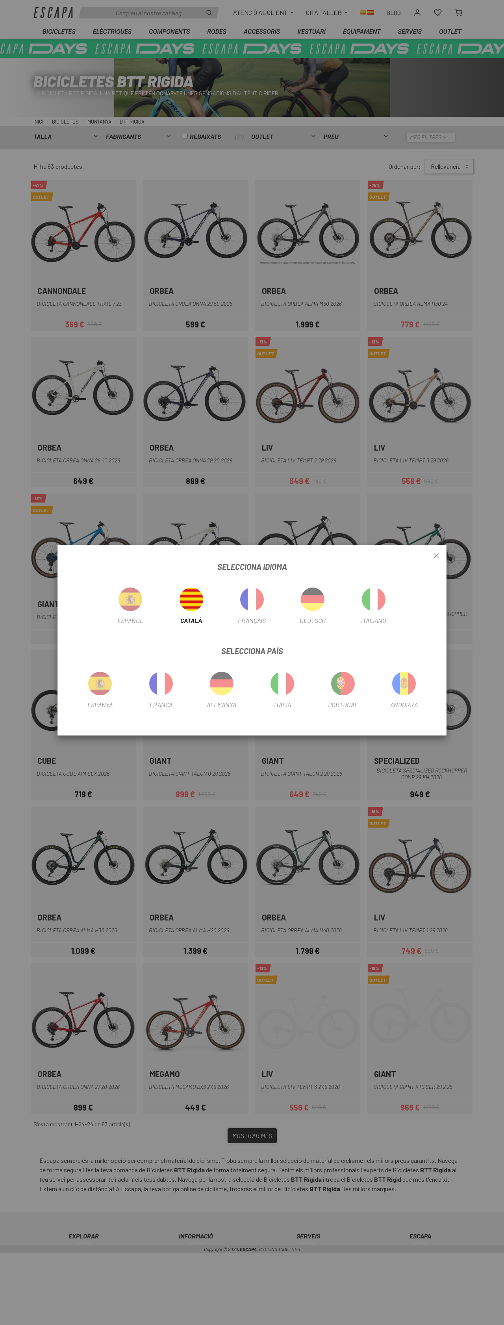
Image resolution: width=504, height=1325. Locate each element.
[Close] (436, 556)
